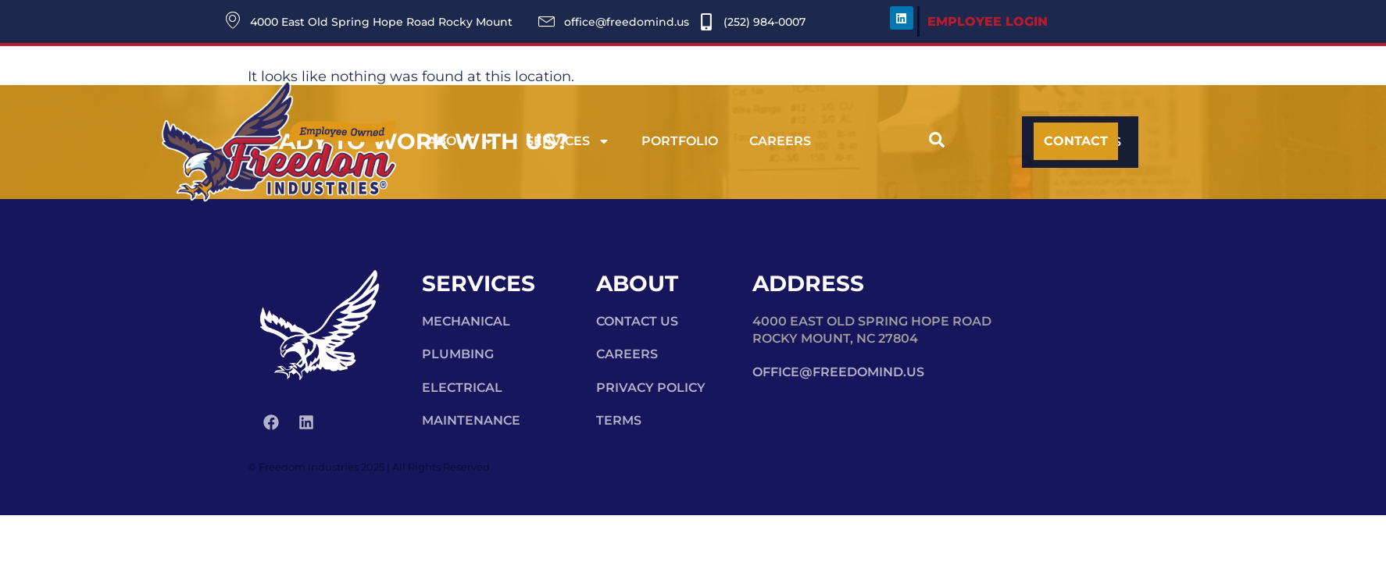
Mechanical (466, 321)
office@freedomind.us (838, 372)
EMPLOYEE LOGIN (987, 21)
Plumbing (458, 354)
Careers (780, 140)
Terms (618, 420)
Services (568, 141)
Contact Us (637, 321)
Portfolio (679, 140)
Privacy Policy (651, 387)
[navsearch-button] (937, 141)
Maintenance (471, 420)
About (461, 141)
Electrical (462, 387)
